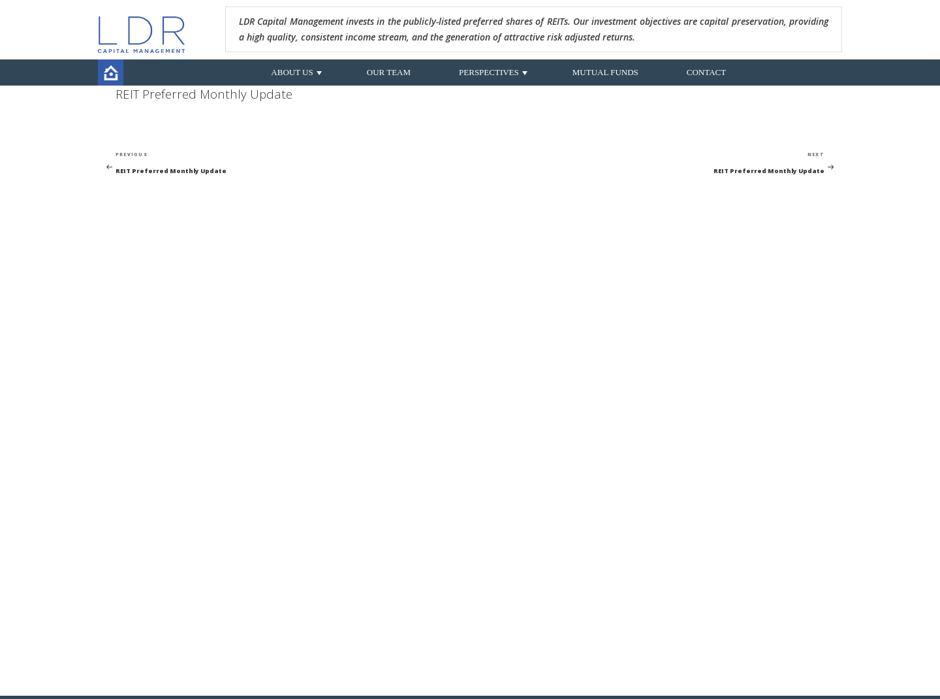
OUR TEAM (389, 72)
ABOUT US (292, 72)
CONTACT (706, 72)
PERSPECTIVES (489, 72)
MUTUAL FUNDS (605, 72)
